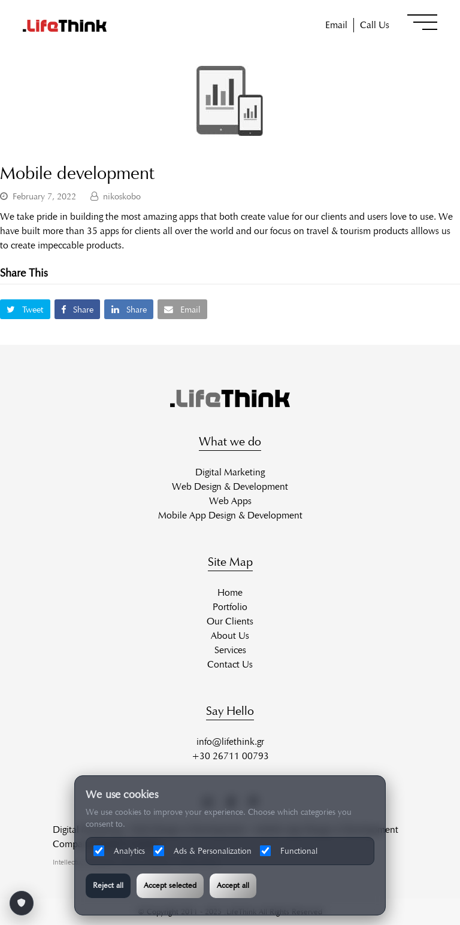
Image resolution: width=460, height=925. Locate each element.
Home (230, 592)
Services (230, 650)
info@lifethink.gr (230, 741)
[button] (422, 22)
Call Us (374, 25)
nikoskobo (122, 196)
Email (336, 25)
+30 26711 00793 (230, 756)
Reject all (108, 885)
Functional (288, 850)
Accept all (233, 885)
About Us (230, 635)
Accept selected (170, 885)
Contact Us (230, 664)
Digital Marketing (230, 472)
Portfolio (230, 606)
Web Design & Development (230, 486)
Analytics (119, 850)
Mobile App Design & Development (230, 515)
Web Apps (230, 501)
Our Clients (230, 621)
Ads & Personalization (202, 850)
